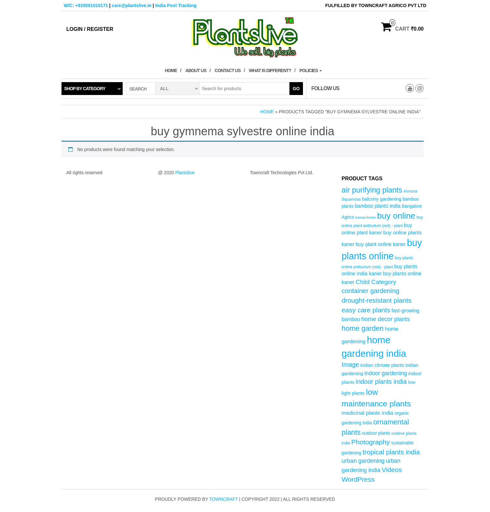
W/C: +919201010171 (86, 5)
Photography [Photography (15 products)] (370, 442)
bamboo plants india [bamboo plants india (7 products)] (377, 206)
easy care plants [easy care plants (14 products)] (366, 310)
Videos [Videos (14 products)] (392, 469)
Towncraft (223, 499)
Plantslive (184, 172)
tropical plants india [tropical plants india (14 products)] (391, 452)
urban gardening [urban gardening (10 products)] (363, 460)
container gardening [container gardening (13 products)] (370, 290)
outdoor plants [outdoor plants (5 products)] (376, 433)
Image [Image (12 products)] (350, 364)
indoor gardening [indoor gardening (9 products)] (385, 373)
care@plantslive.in (131, 5)
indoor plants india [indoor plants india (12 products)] (381, 381)
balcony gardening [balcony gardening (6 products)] (381, 199)
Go (296, 88)
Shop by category (84, 88)
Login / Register (89, 29)
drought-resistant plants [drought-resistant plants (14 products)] (376, 300)
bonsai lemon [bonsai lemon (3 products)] (365, 217)
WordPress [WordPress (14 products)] (358, 479)
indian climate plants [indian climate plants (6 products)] (382, 365)
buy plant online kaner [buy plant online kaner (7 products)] (381, 244)
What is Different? (270, 70)
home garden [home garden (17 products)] (363, 328)
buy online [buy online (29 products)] (396, 216)
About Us (195, 70)
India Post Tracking (175, 5)
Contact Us (228, 70)
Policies (310, 70)
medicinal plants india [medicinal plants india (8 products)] (367, 413)
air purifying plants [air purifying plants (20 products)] (372, 190)
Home (171, 70)
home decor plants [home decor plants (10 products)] (385, 319)
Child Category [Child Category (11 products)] (376, 282)
